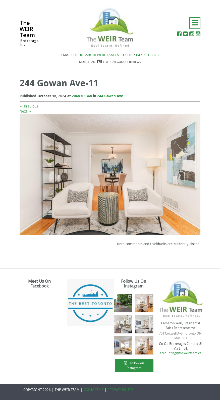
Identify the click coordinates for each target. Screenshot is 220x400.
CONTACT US (93, 390)
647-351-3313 (147, 55)
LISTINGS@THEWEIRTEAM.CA (96, 55)
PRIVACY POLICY (120, 390)
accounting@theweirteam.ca (180, 353)
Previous (29, 106)
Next (26, 111)
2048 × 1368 (82, 96)
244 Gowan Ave (110, 96)
